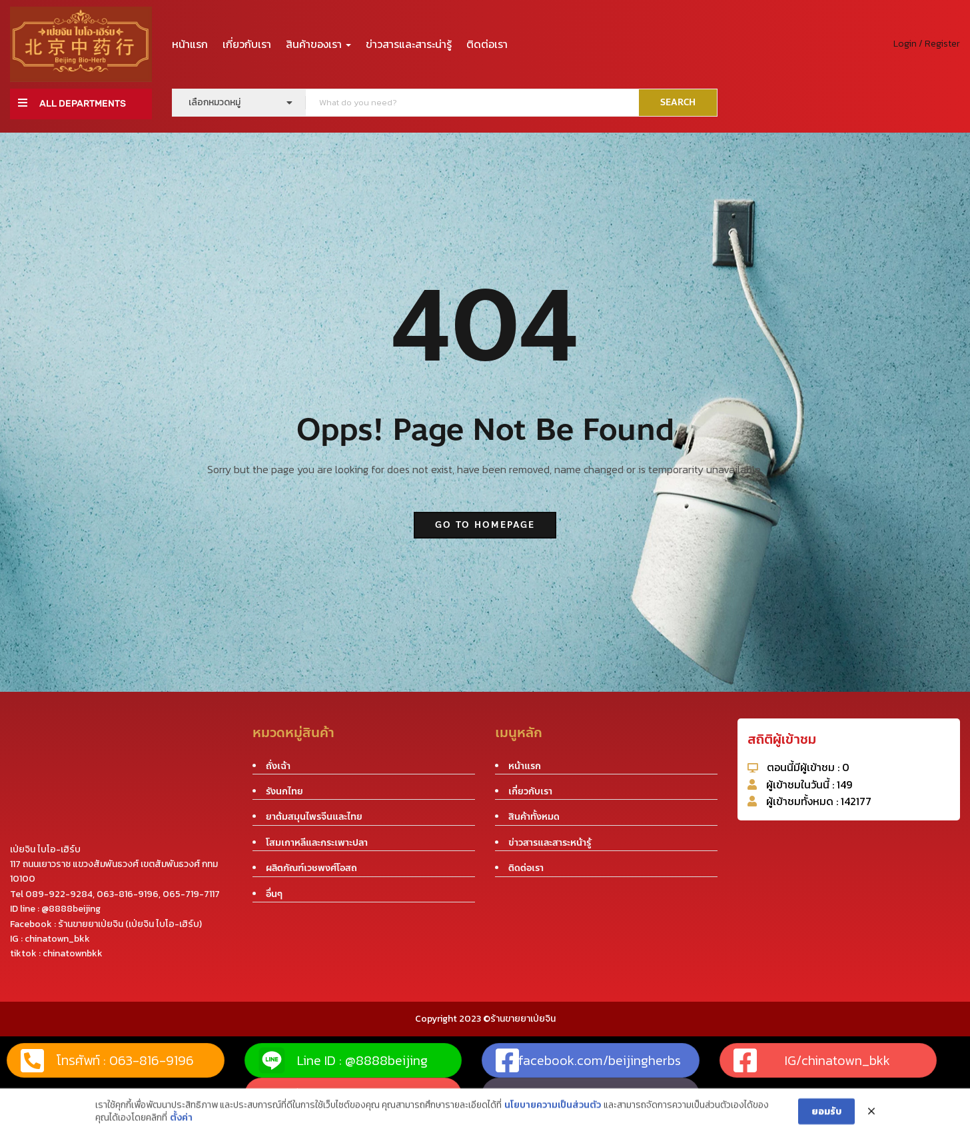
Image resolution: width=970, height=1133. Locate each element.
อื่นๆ (274, 894)
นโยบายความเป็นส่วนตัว (552, 1125)
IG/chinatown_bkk (811, 1060)
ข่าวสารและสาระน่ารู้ (409, 44)
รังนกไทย (284, 791)
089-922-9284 (59, 894)
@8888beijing (71, 909)
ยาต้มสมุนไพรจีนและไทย (314, 817)
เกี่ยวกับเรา (247, 44)
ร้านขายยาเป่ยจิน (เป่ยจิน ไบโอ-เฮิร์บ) (130, 924)
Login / (908, 44)
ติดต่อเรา (487, 44)
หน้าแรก (190, 44)
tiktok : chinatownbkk (550, 1095)
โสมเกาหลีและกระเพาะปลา (317, 843)
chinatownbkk (73, 953)
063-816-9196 (128, 894)
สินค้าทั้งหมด (534, 817)
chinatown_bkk (57, 939)
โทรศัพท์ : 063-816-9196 (107, 1060)
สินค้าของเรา (318, 44)
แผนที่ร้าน (285, 1095)
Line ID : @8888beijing (343, 1060)
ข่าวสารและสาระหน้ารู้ (549, 843)
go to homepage (485, 525)
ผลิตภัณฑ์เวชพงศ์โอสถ (311, 868)
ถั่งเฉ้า (278, 766)
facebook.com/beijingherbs (588, 1060)
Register (942, 44)
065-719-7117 (191, 894)
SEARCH (678, 102)
